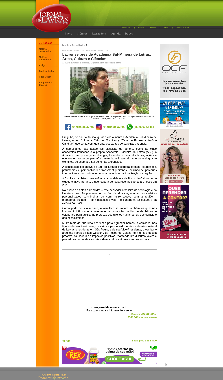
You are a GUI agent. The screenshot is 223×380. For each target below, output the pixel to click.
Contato (166, 27)
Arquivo (141, 27)
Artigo (42, 65)
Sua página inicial (182, 27)
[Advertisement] (127, 14)
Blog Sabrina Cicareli (45, 83)
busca (129, 33)
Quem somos (126, 27)
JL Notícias (45, 43)
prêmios (82, 33)
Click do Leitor (46, 71)
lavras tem (99, 33)
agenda (115, 33)
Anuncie (153, 27)
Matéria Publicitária (45, 58)
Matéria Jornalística (45, 50)
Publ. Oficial (45, 77)
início (68, 33)
